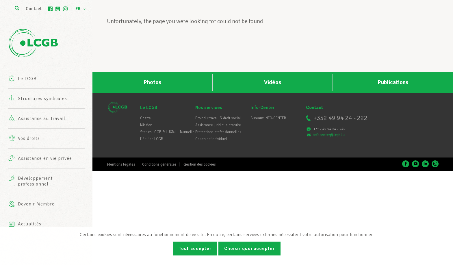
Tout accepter (195, 248)
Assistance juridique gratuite (218, 125)
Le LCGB (148, 107)
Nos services (208, 107)
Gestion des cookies (199, 164)
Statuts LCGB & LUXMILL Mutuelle (167, 132)
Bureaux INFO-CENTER (268, 118)
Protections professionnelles (218, 132)
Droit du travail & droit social (218, 118)
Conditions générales (159, 164)
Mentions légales (121, 164)
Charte (145, 118)
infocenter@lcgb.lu (329, 135)
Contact (34, 9)
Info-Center (262, 107)
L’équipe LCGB (151, 139)
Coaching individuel (211, 139)
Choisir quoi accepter (249, 248)
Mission (146, 125)
